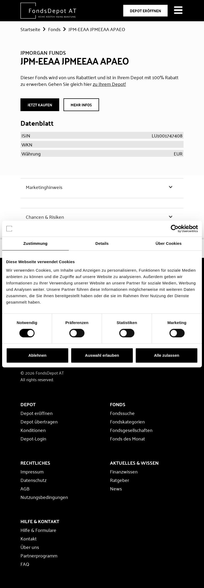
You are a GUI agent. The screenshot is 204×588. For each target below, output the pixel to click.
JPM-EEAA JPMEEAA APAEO (97, 29)
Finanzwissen (124, 471)
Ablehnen (37, 355)
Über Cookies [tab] (169, 243)
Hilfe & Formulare (38, 530)
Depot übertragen (39, 421)
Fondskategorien (127, 421)
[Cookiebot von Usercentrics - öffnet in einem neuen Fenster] (174, 229)
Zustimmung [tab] (35, 243)
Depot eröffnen (36, 413)
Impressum (32, 471)
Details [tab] (102, 243)
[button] (102, 187)
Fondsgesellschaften (131, 430)
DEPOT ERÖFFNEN (145, 10)
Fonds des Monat (127, 438)
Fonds (54, 29)
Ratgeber (119, 480)
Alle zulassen (166, 355)
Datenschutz (33, 480)
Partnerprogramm (38, 555)
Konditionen (33, 430)
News (116, 488)
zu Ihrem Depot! (109, 83)
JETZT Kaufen (40, 104)
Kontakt (28, 538)
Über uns (29, 547)
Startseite (30, 29)
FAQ (24, 564)
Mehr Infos (81, 104)
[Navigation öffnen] (178, 10)
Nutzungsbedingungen (44, 497)
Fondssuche (122, 413)
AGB (24, 488)
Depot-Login (33, 438)
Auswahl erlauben (102, 355)
